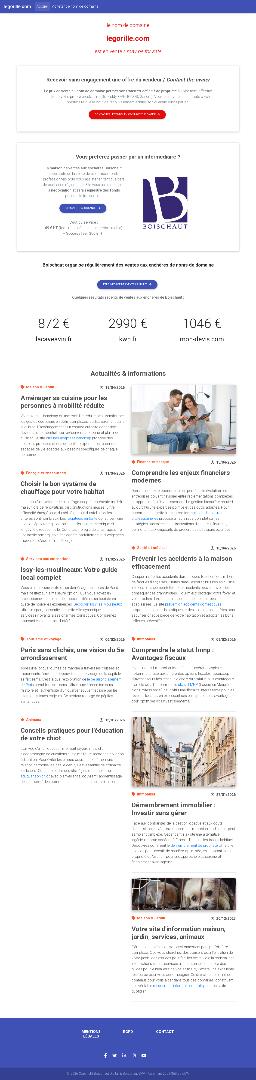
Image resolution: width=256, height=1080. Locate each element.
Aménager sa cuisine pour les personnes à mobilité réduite (64, 402)
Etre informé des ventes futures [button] (127, 284)
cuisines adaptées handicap (68, 438)
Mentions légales (91, 1033)
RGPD (128, 1031)
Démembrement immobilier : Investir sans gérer (174, 809)
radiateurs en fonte (82, 518)
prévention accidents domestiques (193, 604)
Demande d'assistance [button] (82, 208)
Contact (165, 1031)
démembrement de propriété (194, 845)
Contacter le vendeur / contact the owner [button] (127, 114)
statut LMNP (188, 684)
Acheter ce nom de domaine (75, 6)
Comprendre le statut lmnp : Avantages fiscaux (173, 654)
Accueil (43, 6)
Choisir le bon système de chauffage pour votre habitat (62, 487)
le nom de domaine (128, 25)
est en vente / (128, 51)
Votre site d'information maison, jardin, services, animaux (178, 933)
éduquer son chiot (35, 776)
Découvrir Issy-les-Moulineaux (98, 604)
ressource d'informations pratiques (181, 986)
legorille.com (128, 38)
